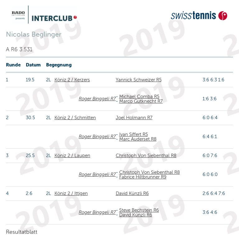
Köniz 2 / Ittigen (71, 193)
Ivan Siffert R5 (133, 134)
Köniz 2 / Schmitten (75, 117)
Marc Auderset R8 (138, 139)
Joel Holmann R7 (134, 117)
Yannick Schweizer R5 (139, 79)
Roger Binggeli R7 (97, 98)
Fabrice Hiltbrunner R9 (142, 176)
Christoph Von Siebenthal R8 (146, 155)
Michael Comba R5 (139, 96)
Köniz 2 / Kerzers (72, 79)
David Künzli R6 (132, 193)
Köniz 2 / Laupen (72, 155)
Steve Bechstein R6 (139, 210)
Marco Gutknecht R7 (141, 101)
